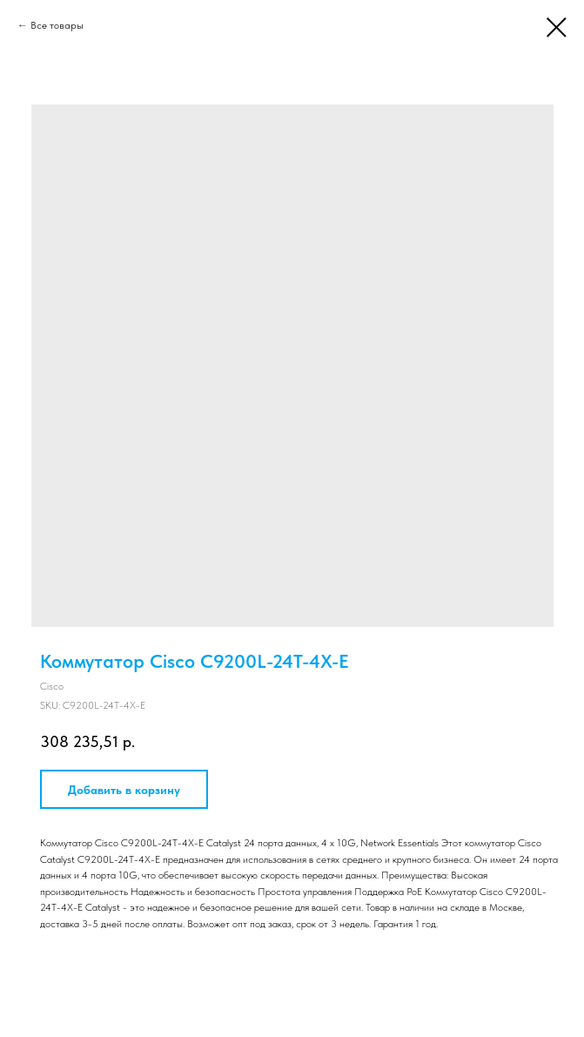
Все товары (57, 25)
